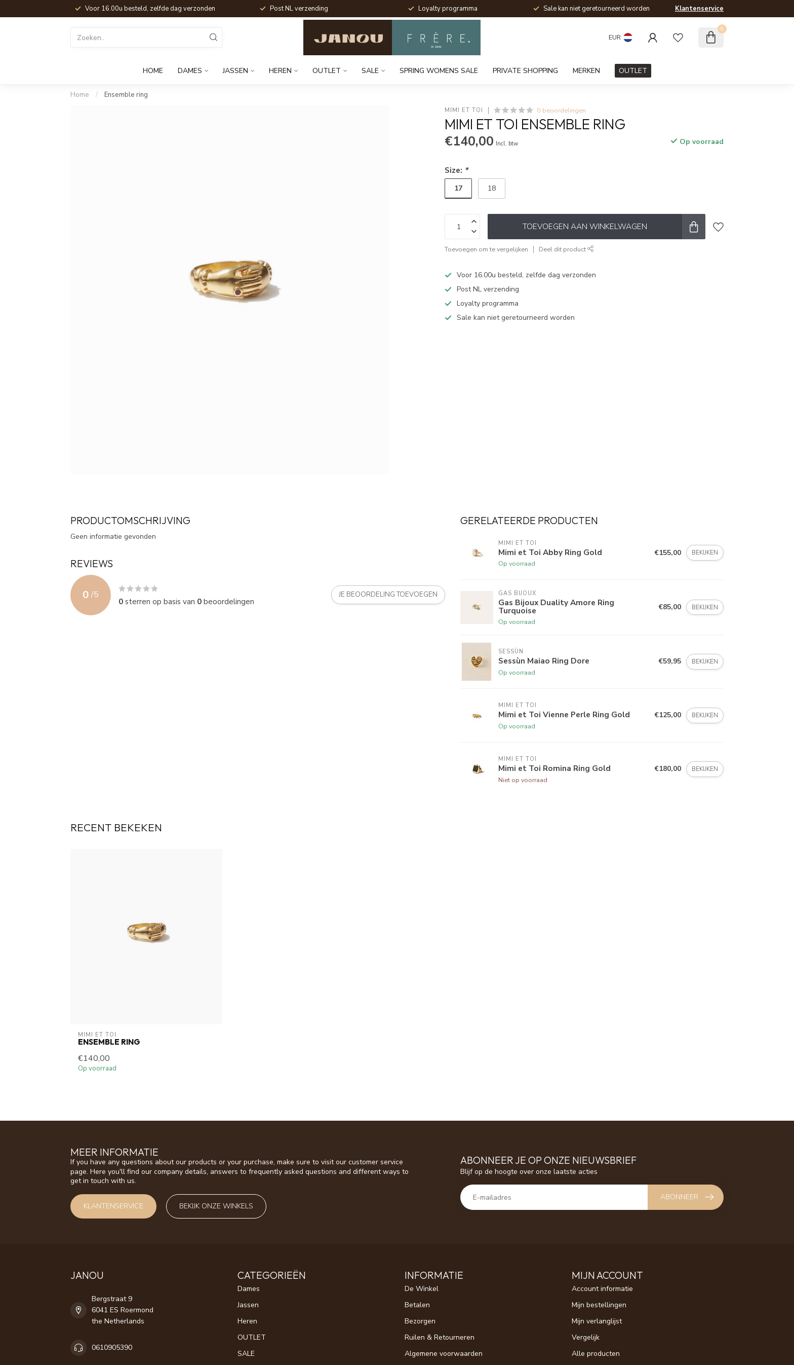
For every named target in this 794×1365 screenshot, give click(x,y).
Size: (456, 170)
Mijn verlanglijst (597, 1321)
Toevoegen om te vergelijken (486, 249)
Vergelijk (586, 1337)
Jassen (235, 71)
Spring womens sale (439, 71)
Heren (280, 71)
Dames (190, 71)
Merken (586, 71)
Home (153, 71)
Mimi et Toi (464, 110)
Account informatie (602, 1289)
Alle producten (596, 1353)
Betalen (417, 1305)
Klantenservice (699, 8)
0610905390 (112, 1347)
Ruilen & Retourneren (439, 1337)
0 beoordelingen (561, 110)
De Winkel (422, 1289)
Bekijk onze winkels (216, 1206)
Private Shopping (525, 71)
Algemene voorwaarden (444, 1353)
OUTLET (326, 71)
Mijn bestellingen (599, 1305)
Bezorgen (420, 1321)
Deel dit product (566, 249)
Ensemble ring (126, 94)
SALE (370, 71)
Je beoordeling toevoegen (388, 594)
